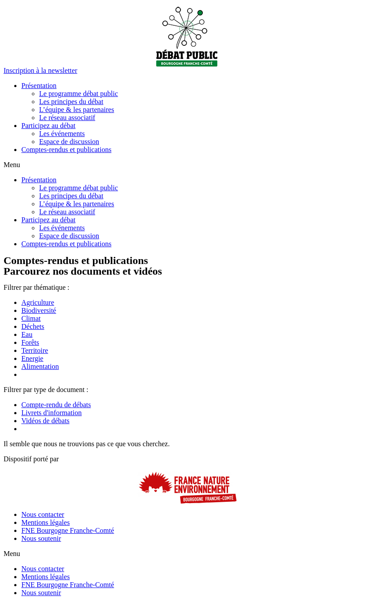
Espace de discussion (69, 141)
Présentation (38, 85)
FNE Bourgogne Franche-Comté (67, 530)
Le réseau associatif (67, 117)
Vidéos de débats (45, 420)
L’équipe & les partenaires (76, 109)
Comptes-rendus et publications (66, 149)
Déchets (32, 326)
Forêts (30, 342)
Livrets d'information (51, 412)
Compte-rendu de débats (56, 404)
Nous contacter (42, 514)
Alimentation (40, 366)
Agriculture (37, 302)
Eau (26, 334)
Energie (32, 358)
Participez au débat (48, 125)
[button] (40, 70)
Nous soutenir (41, 538)
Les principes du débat (71, 101)
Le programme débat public (78, 93)
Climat (31, 318)
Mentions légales (45, 522)
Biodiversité (38, 310)
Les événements (62, 133)
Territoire (34, 350)
